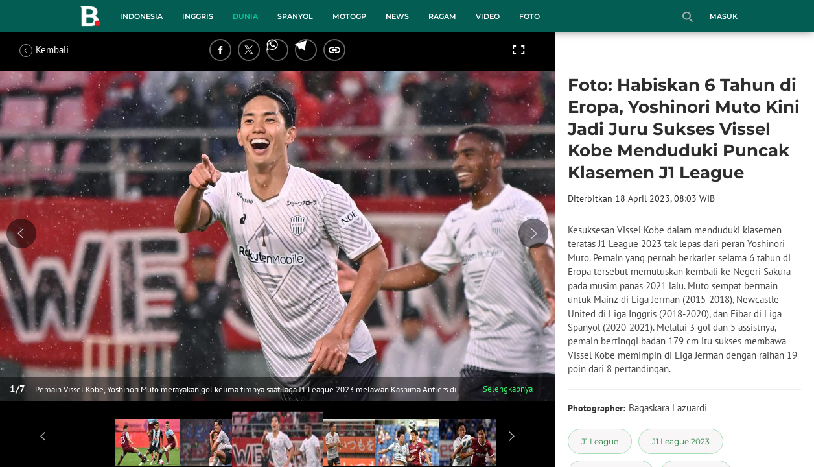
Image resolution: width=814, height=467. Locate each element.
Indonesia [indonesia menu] (141, 16)
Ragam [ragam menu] (442, 16)
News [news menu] (397, 16)
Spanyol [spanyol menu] (295, 16)
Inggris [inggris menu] (197, 16)
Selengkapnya (508, 388)
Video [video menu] (488, 16)
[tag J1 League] (600, 441)
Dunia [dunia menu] (245, 16)
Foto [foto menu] (529, 16)
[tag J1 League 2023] (680, 441)
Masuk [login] (724, 16)
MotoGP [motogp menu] (349, 16)
